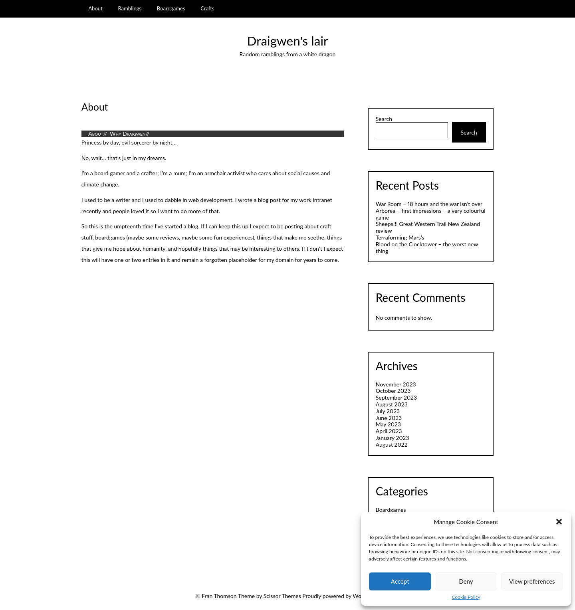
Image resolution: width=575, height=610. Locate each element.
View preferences (532, 581)
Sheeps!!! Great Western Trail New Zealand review (428, 227)
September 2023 (396, 397)
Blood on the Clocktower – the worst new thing (427, 247)
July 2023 (388, 411)
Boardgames (171, 8)
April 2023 (389, 431)
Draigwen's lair (287, 40)
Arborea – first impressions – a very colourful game (431, 214)
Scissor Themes (282, 595)
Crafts (207, 8)
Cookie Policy (466, 597)
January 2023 (392, 437)
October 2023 (393, 390)
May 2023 (388, 424)
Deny (466, 581)
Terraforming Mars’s (400, 237)
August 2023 (392, 404)
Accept (400, 581)
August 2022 (392, 444)
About (95, 8)
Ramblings (129, 8)
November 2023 (396, 384)
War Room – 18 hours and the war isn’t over (429, 203)
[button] (559, 522)
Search (384, 119)
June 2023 (389, 417)
